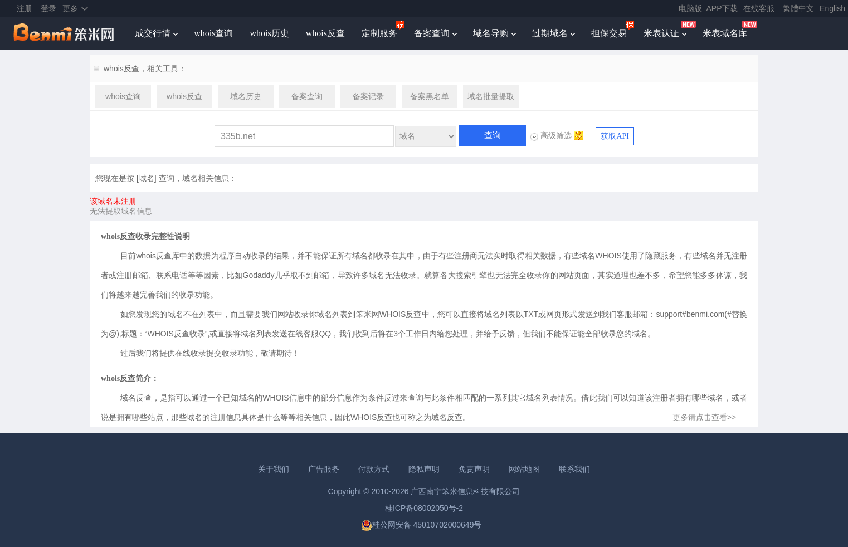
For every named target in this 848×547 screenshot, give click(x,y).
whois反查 (325, 33)
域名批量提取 (490, 96)
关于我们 (273, 469)
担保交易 (609, 33)
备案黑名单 (429, 96)
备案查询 (432, 33)
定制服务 (379, 33)
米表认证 (661, 33)
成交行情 (152, 33)
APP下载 (722, 8)
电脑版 (690, 8)
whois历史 (269, 33)
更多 (70, 8)
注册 (24, 8)
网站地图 (524, 469)
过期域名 (550, 33)
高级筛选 (556, 135)
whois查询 (213, 33)
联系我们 (574, 469)
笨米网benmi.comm (64, 33)
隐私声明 (424, 469)
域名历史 (245, 96)
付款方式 (373, 469)
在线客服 (758, 8)
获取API (615, 136)
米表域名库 (725, 33)
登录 (48, 8)
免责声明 (474, 469)
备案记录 (368, 96)
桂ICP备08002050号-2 (424, 508)
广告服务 (323, 469)
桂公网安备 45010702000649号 (421, 524)
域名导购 (491, 33)
